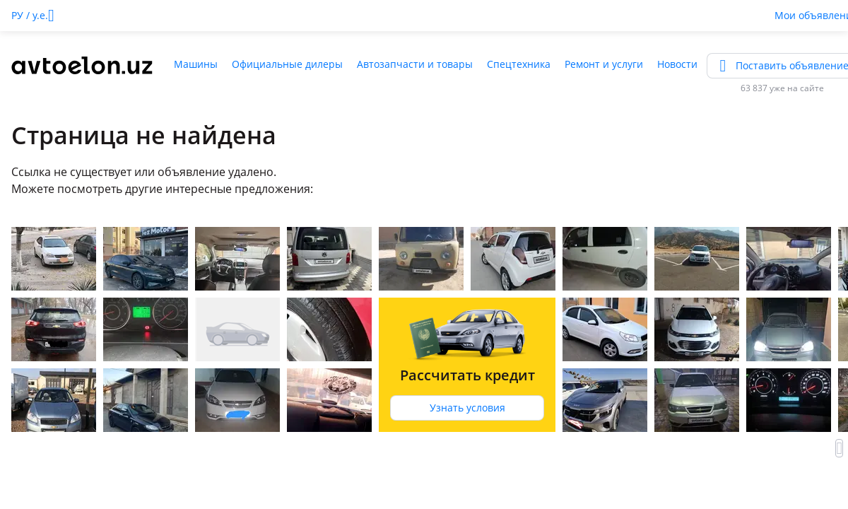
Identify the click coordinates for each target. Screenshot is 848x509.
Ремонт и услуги (604, 64)
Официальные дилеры (287, 64)
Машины (196, 64)
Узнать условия (467, 407)
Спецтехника (518, 64)
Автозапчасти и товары (415, 64)
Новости (677, 64)
